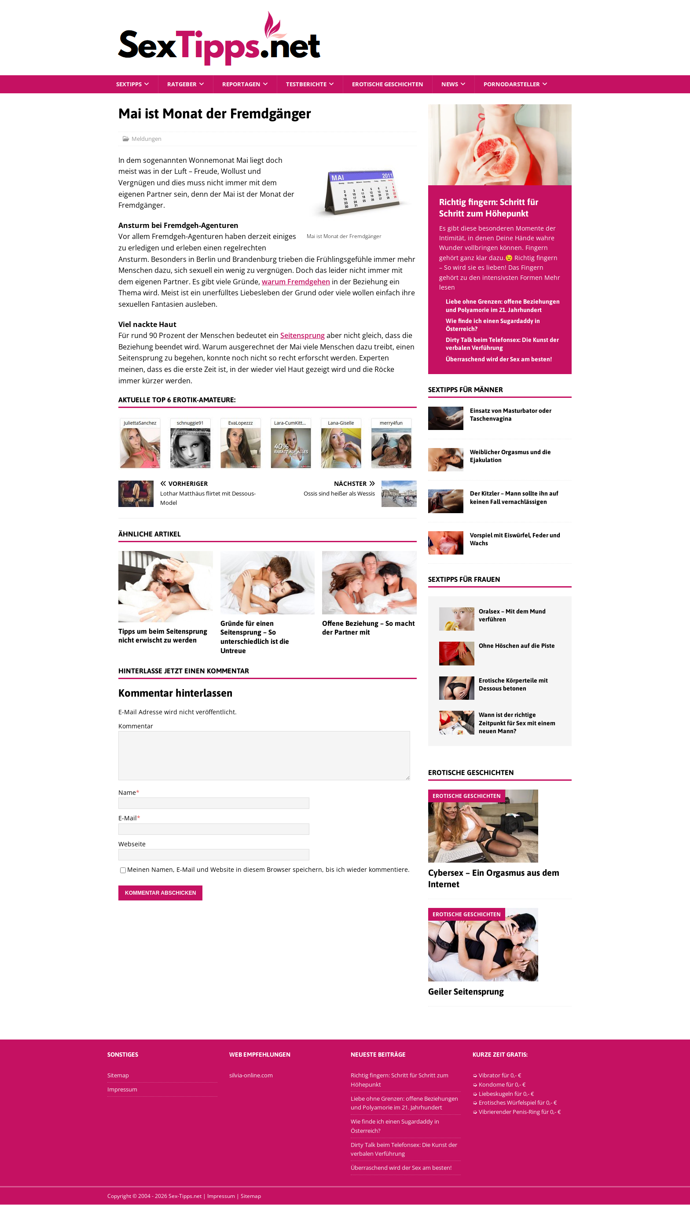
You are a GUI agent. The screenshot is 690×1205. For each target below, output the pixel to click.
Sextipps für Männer (465, 390)
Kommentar (135, 726)
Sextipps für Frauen (464, 580)
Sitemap (118, 1076)
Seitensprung (302, 336)
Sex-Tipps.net (185, 1196)
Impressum (122, 1090)
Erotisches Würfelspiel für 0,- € (518, 1103)
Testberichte (315, 84)
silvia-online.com (251, 1076)
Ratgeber (185, 84)
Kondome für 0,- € (502, 1085)
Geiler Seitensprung (466, 992)
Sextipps (130, 84)
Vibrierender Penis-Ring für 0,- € (520, 1112)
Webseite (132, 844)
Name (127, 793)
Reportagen (247, 84)
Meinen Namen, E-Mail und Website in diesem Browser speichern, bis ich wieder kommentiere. (268, 870)
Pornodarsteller (533, 84)
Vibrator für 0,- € (500, 1076)
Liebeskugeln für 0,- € (506, 1094)
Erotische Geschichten (401, 84)
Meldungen (146, 139)
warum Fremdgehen (296, 282)
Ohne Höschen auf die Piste (517, 646)
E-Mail (127, 818)
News (468, 84)
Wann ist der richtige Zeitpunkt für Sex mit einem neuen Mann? (517, 723)
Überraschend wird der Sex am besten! (499, 359)
